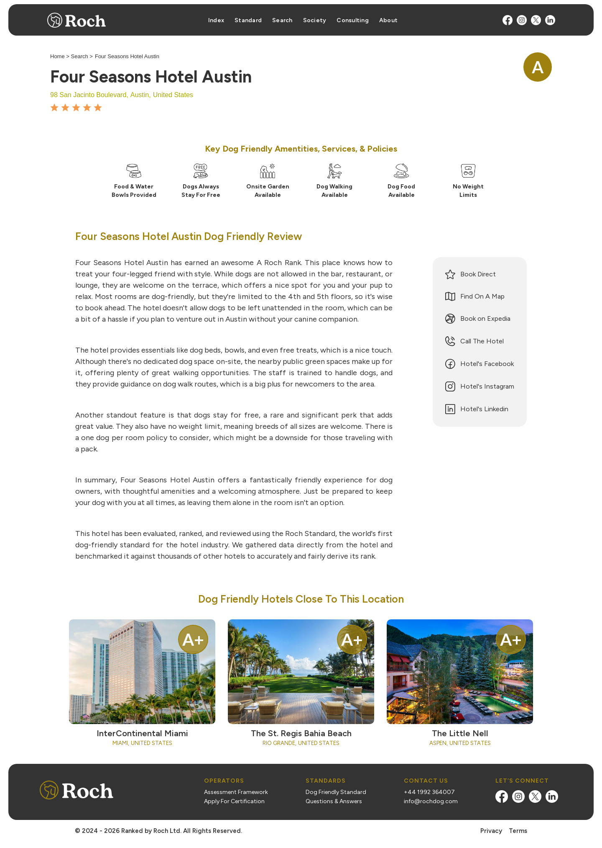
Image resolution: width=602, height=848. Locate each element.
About (388, 20)
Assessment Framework (236, 792)
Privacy (491, 831)
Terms (518, 831)
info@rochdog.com (431, 801)
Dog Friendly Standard (336, 792)
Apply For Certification (234, 801)
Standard (248, 20)
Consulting (353, 20)
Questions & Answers (334, 801)
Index (216, 20)
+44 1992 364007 (429, 792)
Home (57, 56)
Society (315, 20)
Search (282, 20)
